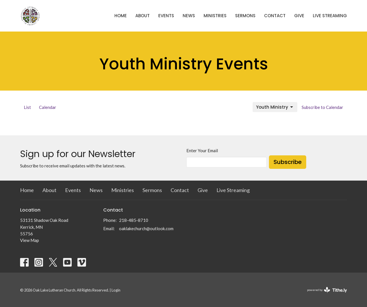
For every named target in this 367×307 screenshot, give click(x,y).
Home (120, 16)
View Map (29, 240)
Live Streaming (330, 16)
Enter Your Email (202, 150)
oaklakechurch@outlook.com (146, 228)
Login (116, 290)
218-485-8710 (133, 220)
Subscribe (288, 162)
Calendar (47, 107)
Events (166, 16)
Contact (275, 16)
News (189, 16)
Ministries (215, 16)
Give (299, 16)
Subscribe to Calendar (322, 107)
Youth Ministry (275, 107)
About (142, 16)
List (27, 107)
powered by (327, 290)
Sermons (245, 16)
